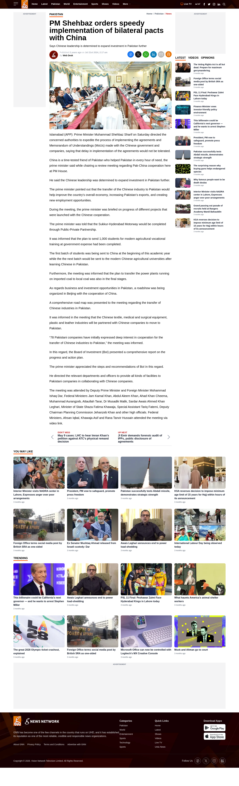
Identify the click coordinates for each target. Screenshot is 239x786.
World (122, 730)
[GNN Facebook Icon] (204, 4)
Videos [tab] (193, 57)
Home (149, 13)
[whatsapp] (146, 55)
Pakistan (159, 13)
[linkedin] (153, 55)
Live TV (158, 742)
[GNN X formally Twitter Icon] (209, 4)
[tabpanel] (200, 148)
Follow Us (187, 760)
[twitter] (138, 55)
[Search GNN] (224, 4)
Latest (158, 730)
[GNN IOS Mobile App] (215, 736)
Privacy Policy (34, 744)
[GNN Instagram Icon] (214, 4)
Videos (158, 738)
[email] (161, 55)
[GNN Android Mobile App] (215, 727)
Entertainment (126, 734)
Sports (123, 738)
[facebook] (130, 55)
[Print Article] (169, 54)
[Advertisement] (29, 61)
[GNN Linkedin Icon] (219, 4)
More (127, 4)
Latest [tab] (180, 57)
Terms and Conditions (54, 744)
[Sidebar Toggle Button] (16, 4)
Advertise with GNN (76, 744)
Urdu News (160, 747)
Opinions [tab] (207, 57)
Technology (125, 742)
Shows (158, 734)
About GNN (18, 744)
